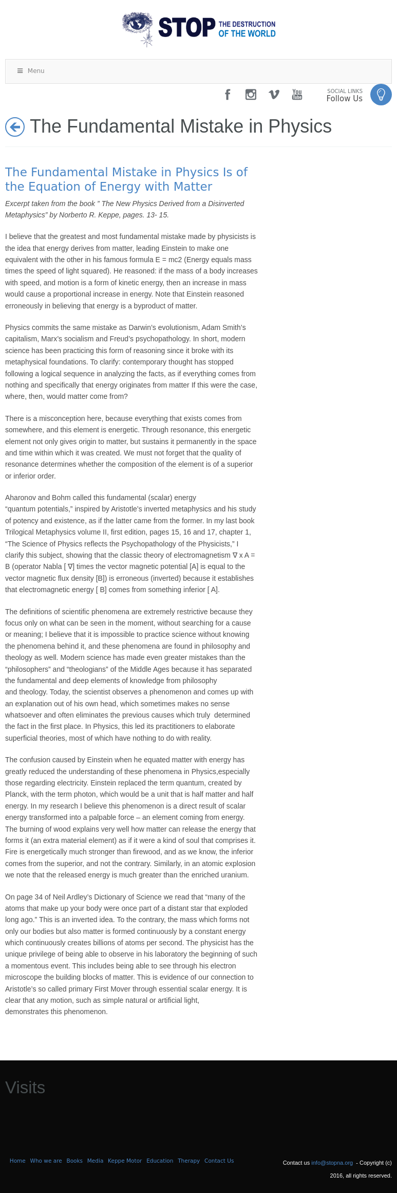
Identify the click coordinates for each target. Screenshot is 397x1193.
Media (95, 1161)
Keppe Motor (125, 1161)
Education (159, 1161)
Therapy (189, 1161)
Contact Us (219, 1161)
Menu (30, 71)
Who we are (46, 1161)
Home (18, 1161)
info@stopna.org (332, 1163)
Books (74, 1161)
